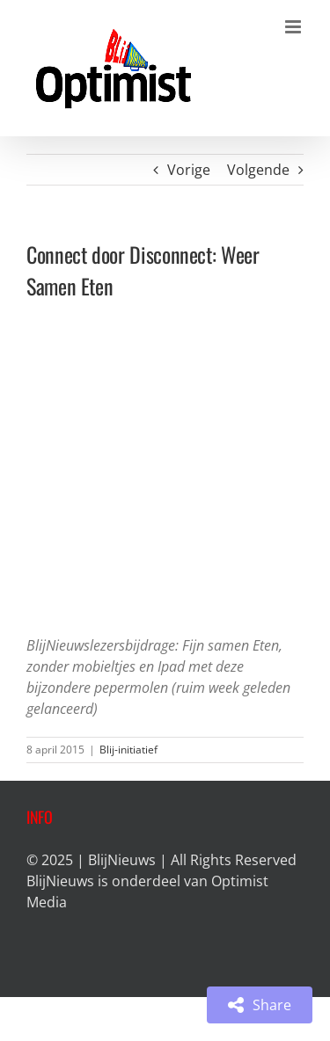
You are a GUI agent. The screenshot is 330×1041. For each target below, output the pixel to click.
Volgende (258, 169)
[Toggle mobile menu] (294, 27)
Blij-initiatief (128, 749)
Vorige (188, 169)
